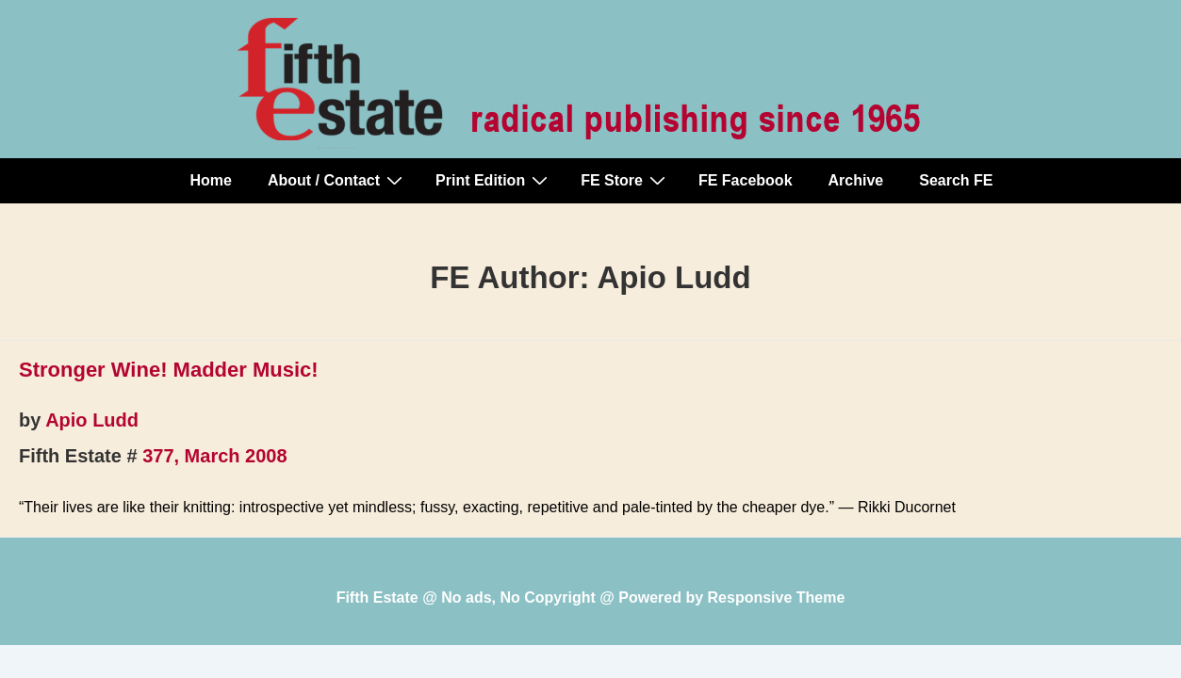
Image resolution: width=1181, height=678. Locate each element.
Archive (856, 180)
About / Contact (337, 180)
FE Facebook (745, 180)
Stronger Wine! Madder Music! (169, 369)
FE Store (625, 180)
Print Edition (493, 180)
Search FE (955, 180)
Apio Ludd (92, 420)
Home (211, 180)
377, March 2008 (214, 455)
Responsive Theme (776, 597)
